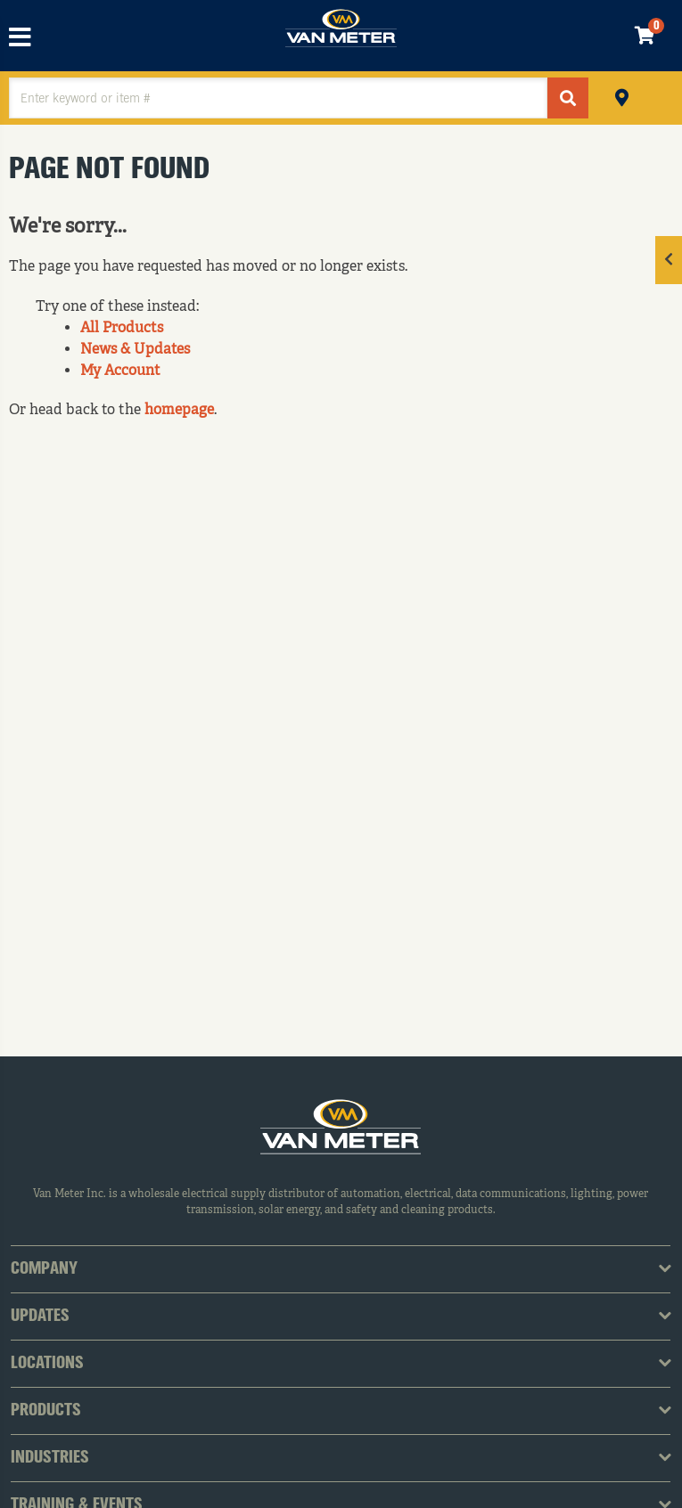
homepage (179, 410)
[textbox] (278, 97)
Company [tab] (44, 1269)
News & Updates (135, 350)
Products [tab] (46, 1411)
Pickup (621, 96)
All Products (121, 329)
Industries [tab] (50, 1458)
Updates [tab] (40, 1316)
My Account (120, 371)
